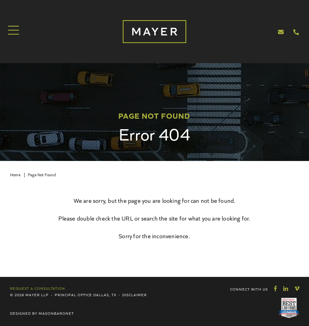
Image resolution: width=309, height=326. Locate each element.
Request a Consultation (37, 288)
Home (15, 174)
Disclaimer (134, 294)
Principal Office (73, 294)
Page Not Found (42, 174)
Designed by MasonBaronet (42, 313)
